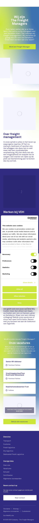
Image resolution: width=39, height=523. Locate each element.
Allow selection (19, 296)
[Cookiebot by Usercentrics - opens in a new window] (28, 218)
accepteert (19, 411)
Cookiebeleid (26, 511)
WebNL (8, 515)
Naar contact (20, 498)
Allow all (19, 289)
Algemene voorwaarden (11, 511)
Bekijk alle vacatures (19, 421)
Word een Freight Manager (19, 47)
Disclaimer (6, 509)
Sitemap (16, 509)
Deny (19, 303)
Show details (28, 282)
